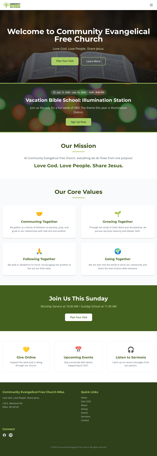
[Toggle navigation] (151, 5)
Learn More (93, 61)
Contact (85, 420)
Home (84, 397)
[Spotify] (11, 435)
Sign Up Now (78, 122)
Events (84, 412)
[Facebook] (4, 435)
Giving (84, 408)
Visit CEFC (86, 401)
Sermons (85, 416)
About (84, 405)
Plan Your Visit (64, 61)
